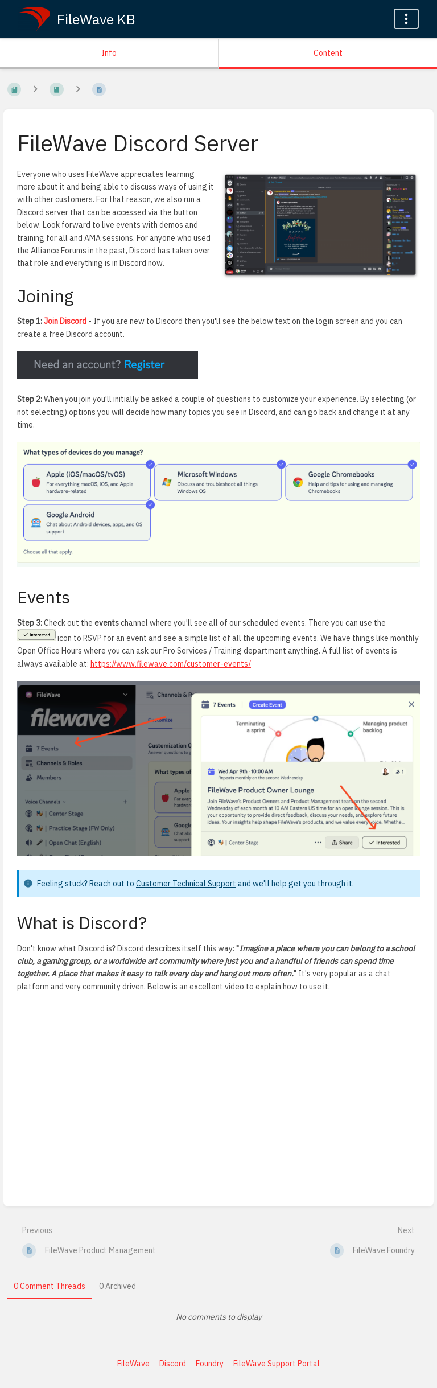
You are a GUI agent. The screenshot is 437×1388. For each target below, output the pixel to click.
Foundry (210, 1363)
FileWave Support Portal (276, 1363)
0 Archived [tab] (117, 1286)
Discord (172, 1363)
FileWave (133, 1363)
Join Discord (65, 321)
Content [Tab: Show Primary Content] (328, 53)
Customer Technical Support (186, 883)
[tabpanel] (218, 1317)
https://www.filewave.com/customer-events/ (170, 664)
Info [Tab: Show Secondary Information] (109, 53)
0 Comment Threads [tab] (49, 1286)
